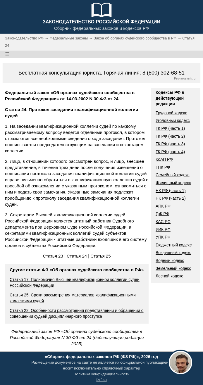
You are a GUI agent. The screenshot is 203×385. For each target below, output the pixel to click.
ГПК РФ (163, 167)
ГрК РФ (162, 213)
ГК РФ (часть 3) (170, 143)
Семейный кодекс (173, 174)
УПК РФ (163, 237)
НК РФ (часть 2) (171, 198)
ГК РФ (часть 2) (170, 136)
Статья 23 (53, 255)
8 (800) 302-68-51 (163, 73)
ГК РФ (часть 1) (170, 128)
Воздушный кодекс (173, 252)
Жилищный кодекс (173, 182)
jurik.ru (191, 78)
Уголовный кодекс (173, 120)
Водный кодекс (170, 260)
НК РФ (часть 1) (171, 190)
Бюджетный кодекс (174, 245)
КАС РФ (163, 221)
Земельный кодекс (173, 268)
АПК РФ (163, 206)
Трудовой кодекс (171, 113)
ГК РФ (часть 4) (170, 151)
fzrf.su (101, 379)
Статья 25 (100, 255)
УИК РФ (163, 229)
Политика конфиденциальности (101, 374)
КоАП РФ (164, 159)
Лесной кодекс (169, 276)
